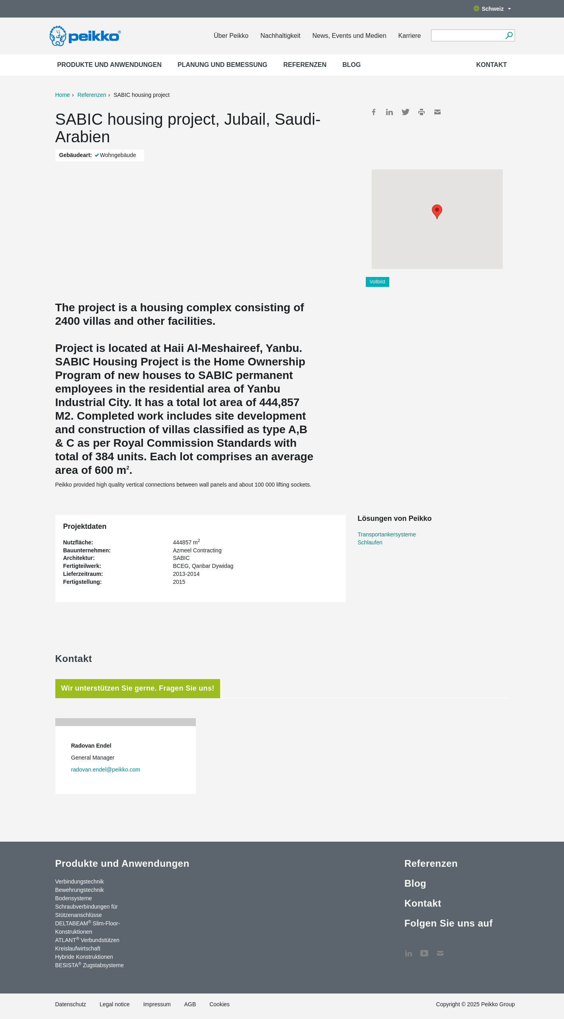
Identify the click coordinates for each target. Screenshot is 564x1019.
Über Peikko (231, 35)
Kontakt (491, 64)
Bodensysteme (73, 898)
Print (421, 112)
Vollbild (377, 282)
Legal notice (115, 1004)
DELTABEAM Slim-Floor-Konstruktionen (87, 927)
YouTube (424, 949)
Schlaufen (370, 542)
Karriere (409, 35)
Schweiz (492, 9)
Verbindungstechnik (79, 881)
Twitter (406, 112)
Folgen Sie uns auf (448, 923)
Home (62, 95)
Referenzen (304, 64)
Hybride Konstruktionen (84, 957)
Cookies (219, 1004)
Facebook (374, 112)
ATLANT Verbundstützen (87, 939)
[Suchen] (509, 35)
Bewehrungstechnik (79, 890)
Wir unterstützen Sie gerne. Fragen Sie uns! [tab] (138, 688)
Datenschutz (70, 1004)
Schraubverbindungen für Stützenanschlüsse (86, 910)
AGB (190, 1004)
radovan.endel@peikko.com (106, 769)
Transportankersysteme (387, 534)
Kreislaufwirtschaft (78, 948)
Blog (351, 64)
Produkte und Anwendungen (109, 64)
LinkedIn (390, 112)
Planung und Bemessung (222, 64)
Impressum (157, 1004)
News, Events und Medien (349, 35)
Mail (437, 112)
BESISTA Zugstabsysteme (89, 964)
